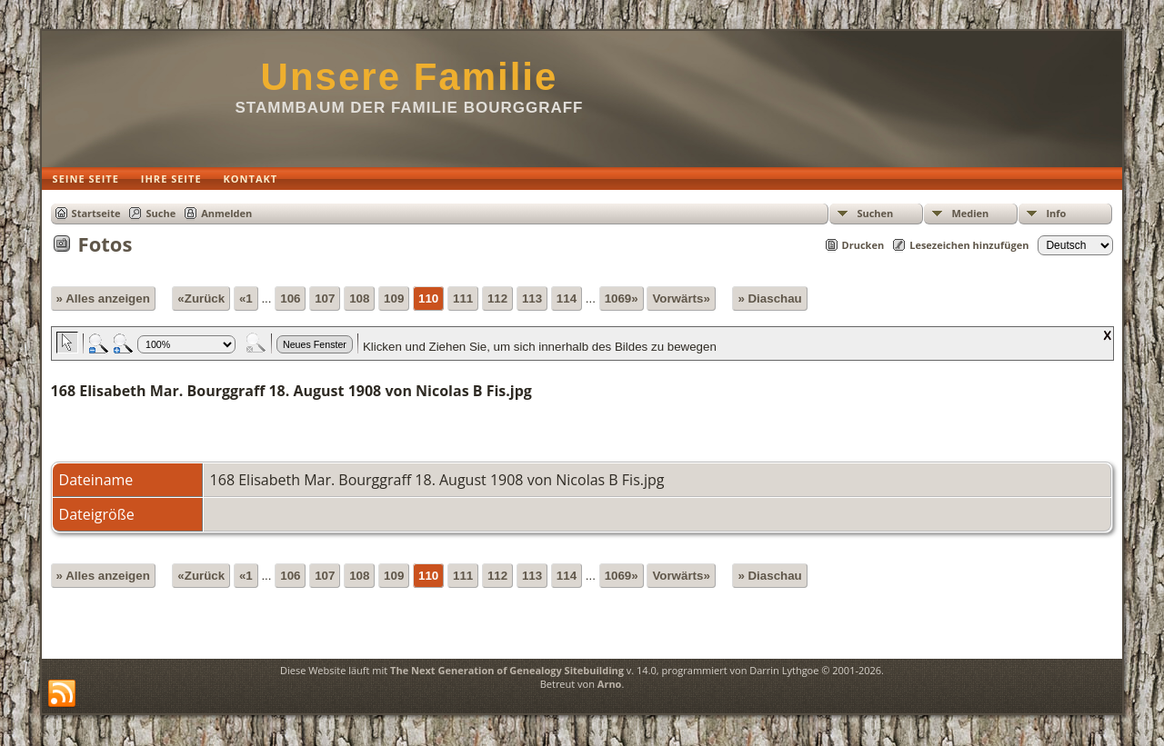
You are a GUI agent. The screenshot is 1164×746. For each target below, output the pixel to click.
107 (325, 298)
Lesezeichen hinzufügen (969, 245)
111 (463, 298)
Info (1056, 213)
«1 (246, 298)
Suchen (875, 213)
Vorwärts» (680, 298)
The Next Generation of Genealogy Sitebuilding (507, 670)
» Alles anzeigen (103, 298)
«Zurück (201, 298)
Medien (969, 213)
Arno (609, 684)
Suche (161, 213)
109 (394, 298)
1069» (621, 298)
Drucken (863, 245)
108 (359, 298)
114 (567, 298)
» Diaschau (769, 298)
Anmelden (226, 213)
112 (497, 298)
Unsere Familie (409, 76)
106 (290, 298)
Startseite (96, 213)
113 (532, 298)
